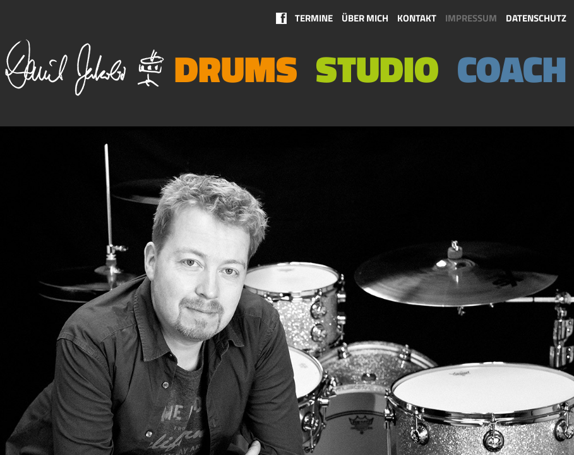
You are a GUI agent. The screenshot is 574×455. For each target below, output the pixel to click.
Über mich (365, 18)
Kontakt (416, 18)
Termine (314, 18)
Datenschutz (536, 18)
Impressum (471, 18)
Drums (235, 68)
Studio (377, 68)
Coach (511, 68)
